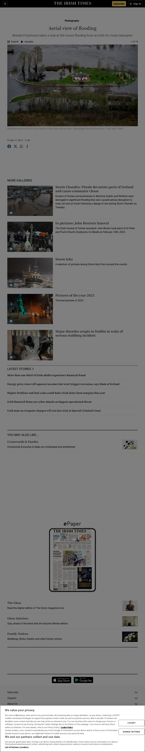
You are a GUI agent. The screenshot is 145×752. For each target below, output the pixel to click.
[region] (72, 728)
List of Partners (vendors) (17, 747)
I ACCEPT (131, 723)
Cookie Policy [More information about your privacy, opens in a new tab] (67, 727)
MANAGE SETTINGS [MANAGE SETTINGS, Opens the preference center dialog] (131, 732)
